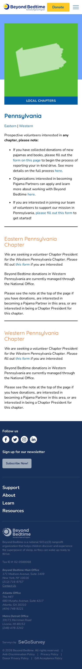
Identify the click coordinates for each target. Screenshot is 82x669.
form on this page (27, 160)
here (58, 170)
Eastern (10, 126)
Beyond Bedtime (26, 7)
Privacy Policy (49, 654)
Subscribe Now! (17, 463)
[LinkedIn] (33, 439)
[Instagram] (24, 439)
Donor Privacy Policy (15, 658)
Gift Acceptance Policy (48, 658)
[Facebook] (5, 439)
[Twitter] (15, 439)
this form (23, 264)
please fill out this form (54, 213)
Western (26, 126)
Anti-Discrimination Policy (18, 654)
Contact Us (9, 586)
